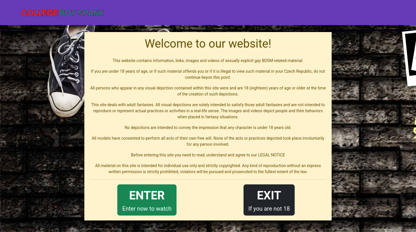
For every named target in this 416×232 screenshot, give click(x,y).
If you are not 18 (269, 199)
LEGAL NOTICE (271, 155)
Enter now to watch (146, 199)
